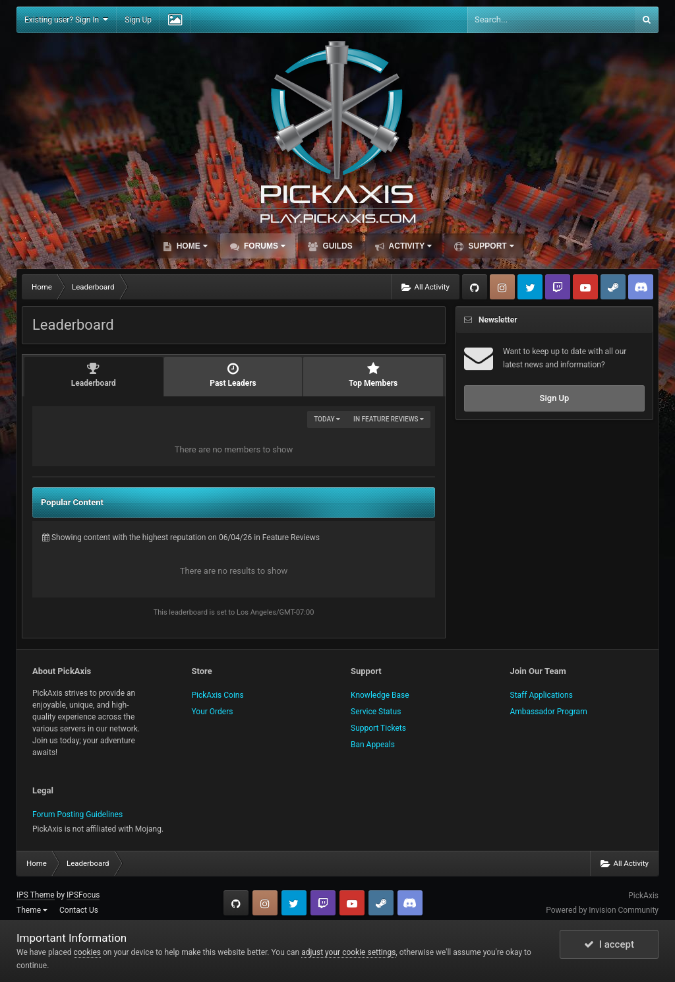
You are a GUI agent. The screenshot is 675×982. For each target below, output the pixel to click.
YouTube (585, 286)
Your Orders (212, 711)
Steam (613, 286)
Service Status (376, 711)
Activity (409, 246)
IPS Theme (35, 895)
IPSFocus (83, 895)
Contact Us (78, 910)
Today (327, 419)
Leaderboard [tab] (93, 375)
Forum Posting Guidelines (77, 814)
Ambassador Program (548, 711)
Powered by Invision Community (602, 910)
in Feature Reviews (388, 419)
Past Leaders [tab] (233, 375)
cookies (88, 952)
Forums (263, 246)
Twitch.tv (557, 286)
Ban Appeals (373, 744)
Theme (31, 910)
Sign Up (138, 19)
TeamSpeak (640, 286)
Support (490, 246)
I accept (609, 944)
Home (190, 246)
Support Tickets (378, 728)
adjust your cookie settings (348, 952)
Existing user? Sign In (66, 19)
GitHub (474, 286)
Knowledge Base (380, 695)
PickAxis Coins (218, 695)
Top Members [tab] (373, 375)
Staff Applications (541, 695)
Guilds (336, 246)
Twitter (530, 286)
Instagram (502, 286)
